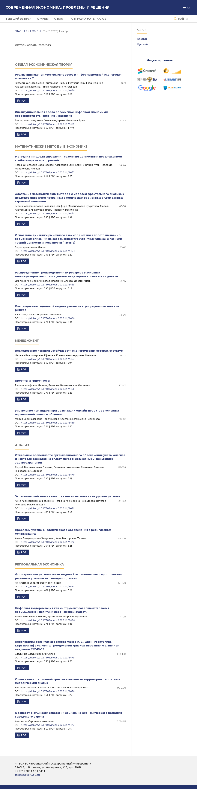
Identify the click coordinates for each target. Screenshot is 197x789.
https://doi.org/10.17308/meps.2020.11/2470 (48, 474)
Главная (21, 31)
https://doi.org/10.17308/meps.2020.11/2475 (48, 657)
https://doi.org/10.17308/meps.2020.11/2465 (48, 284)
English (142, 38)
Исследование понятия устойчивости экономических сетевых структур (69, 350)
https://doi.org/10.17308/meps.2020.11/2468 (48, 389)
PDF (23, 100)
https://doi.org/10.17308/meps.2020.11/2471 (48, 508)
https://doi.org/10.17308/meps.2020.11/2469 (48, 422)
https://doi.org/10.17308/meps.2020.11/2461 (48, 124)
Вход (186, 7)
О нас (59, 18)
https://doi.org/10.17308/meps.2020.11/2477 (48, 725)
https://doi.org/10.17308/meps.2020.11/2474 (48, 620)
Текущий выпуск (18, 18)
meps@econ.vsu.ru (27, 774)
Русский (142, 44)
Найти (183, 18)
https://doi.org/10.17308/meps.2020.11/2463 (48, 213)
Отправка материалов (88, 18)
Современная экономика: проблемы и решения (57, 7)
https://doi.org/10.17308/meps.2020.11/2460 (48, 90)
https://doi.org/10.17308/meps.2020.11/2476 (48, 691)
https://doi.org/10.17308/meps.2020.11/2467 (48, 359)
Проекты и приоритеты (32, 380)
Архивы (43, 18)
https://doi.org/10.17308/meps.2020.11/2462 (48, 172)
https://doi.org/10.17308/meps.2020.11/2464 (48, 251)
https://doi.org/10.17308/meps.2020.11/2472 (48, 542)
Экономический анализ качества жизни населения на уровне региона (67, 496)
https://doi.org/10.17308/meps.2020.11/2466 (48, 318)
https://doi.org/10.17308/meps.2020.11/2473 (48, 586)
